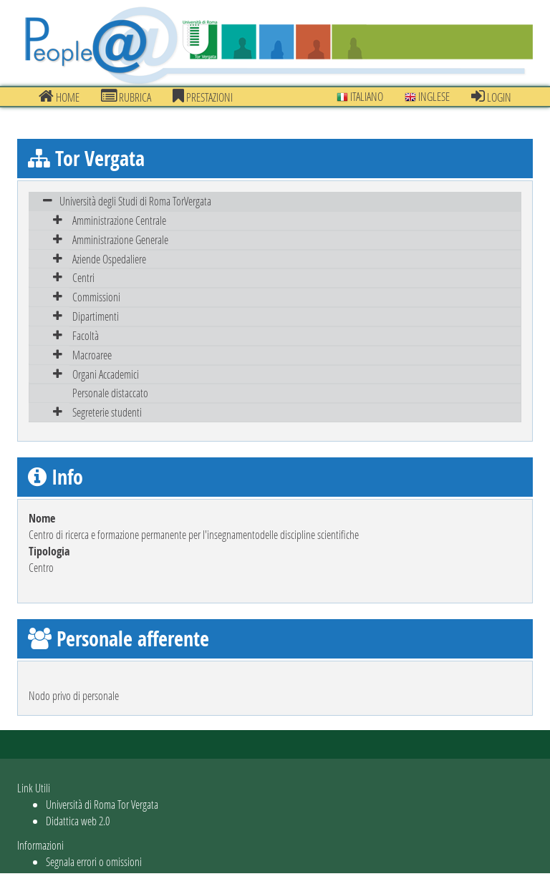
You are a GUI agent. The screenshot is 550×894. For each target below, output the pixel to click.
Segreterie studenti (107, 411)
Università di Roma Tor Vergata (102, 804)
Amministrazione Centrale (119, 220)
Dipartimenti (95, 316)
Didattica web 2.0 (78, 820)
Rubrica (126, 97)
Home (59, 97)
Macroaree (92, 354)
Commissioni (96, 296)
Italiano (360, 96)
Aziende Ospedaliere (109, 258)
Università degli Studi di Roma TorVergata (135, 200)
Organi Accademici (105, 374)
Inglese (427, 96)
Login (491, 97)
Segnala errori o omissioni (94, 861)
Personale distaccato (110, 392)
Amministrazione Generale (120, 239)
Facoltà (85, 335)
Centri (83, 277)
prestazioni (203, 97)
